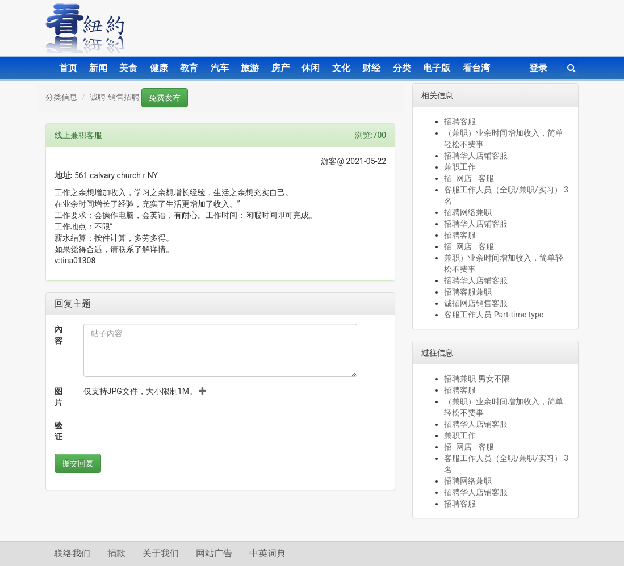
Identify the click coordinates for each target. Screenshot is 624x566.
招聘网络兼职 (468, 212)
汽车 (220, 67)
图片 (58, 397)
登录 (538, 67)
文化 (341, 67)
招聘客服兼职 (468, 291)
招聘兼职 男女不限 (476, 378)
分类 (402, 67)
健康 (159, 67)
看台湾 (476, 67)
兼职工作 (460, 166)
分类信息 (61, 97)
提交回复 (78, 463)
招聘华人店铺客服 (476, 155)
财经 (371, 67)
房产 (280, 67)
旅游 (250, 67)
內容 (58, 335)
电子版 (436, 67)
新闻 (98, 67)
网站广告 (214, 553)
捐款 (116, 553)
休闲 (310, 67)
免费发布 (165, 97)
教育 (189, 67)
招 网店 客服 (468, 178)
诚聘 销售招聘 (114, 97)
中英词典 (267, 553)
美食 (128, 67)
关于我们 (161, 553)
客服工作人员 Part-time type (493, 314)
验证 (58, 431)
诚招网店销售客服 (476, 303)
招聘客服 (460, 121)
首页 (68, 67)
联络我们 (72, 553)
